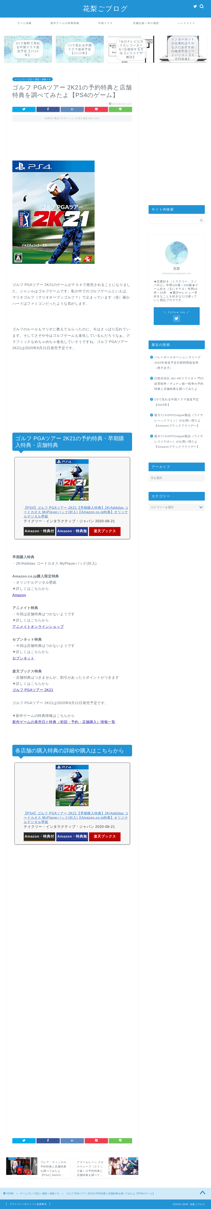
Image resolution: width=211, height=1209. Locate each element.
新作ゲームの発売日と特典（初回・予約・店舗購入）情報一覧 (63, 722)
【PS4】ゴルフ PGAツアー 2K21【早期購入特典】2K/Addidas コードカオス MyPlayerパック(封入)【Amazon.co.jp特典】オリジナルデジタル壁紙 (76, 512)
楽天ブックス (105, 531)
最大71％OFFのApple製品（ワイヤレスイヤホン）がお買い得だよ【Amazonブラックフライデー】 (178, 441)
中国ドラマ (105, 23)
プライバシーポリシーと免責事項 (28, 1204)
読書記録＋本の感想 (146, 23)
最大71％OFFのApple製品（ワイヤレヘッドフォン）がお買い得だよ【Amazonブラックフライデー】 (178, 420)
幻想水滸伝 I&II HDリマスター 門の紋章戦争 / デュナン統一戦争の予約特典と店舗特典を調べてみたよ (179, 383)
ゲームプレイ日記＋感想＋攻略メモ (32, 79)
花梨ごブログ (105, 8)
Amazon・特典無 (72, 531)
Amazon (19, 595)
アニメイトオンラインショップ (38, 627)
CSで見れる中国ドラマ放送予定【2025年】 (176, 402)
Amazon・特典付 (39, 531)
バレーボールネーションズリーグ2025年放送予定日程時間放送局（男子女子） (177, 362)
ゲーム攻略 (24, 23)
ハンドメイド (186, 23)
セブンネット (23, 658)
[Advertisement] (72, 144)
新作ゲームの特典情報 (64, 23)
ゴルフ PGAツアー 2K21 (32, 690)
